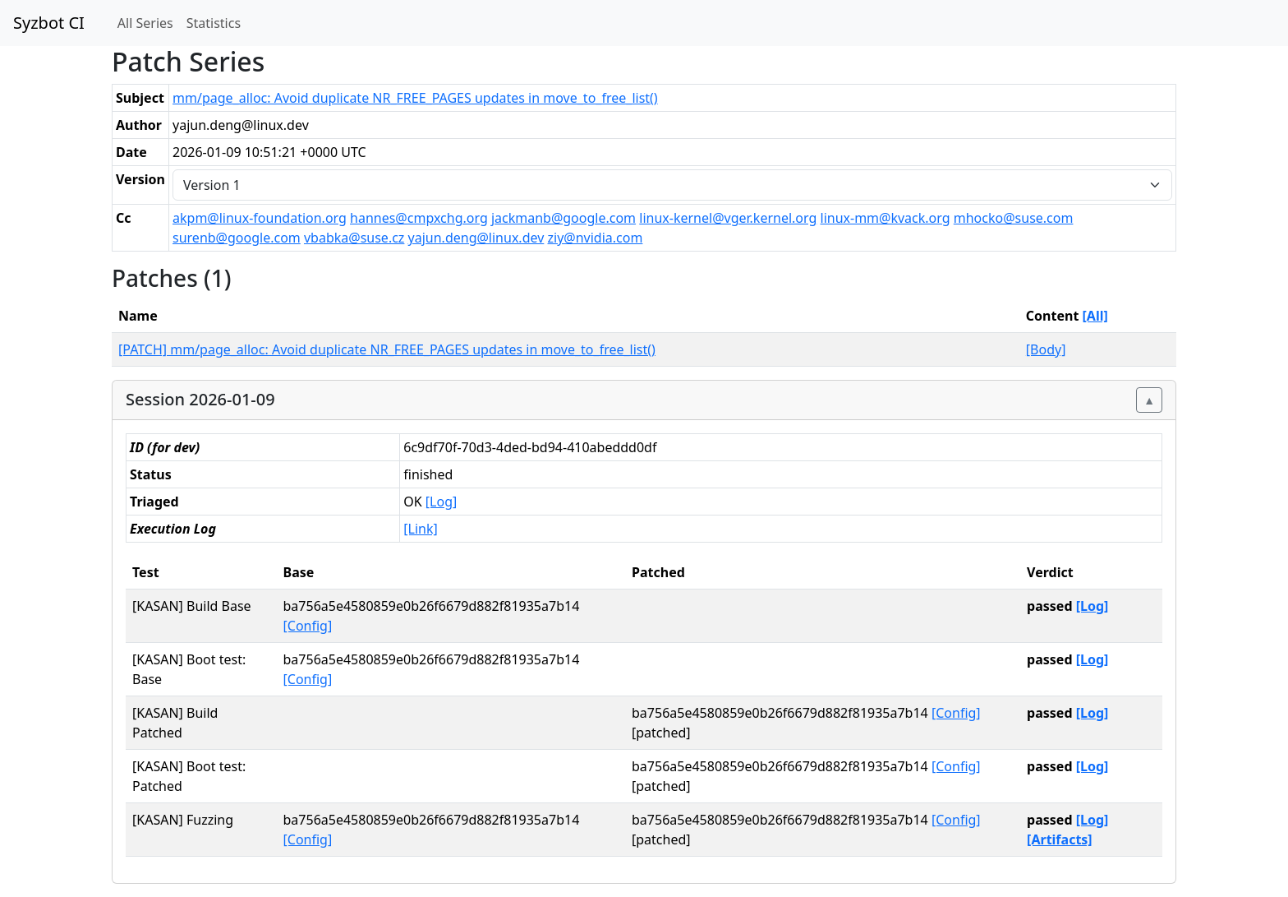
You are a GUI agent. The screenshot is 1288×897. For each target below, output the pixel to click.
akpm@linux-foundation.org (259, 218)
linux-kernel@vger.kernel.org (727, 218)
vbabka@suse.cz (354, 238)
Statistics (213, 23)
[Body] (1046, 349)
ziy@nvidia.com (595, 238)
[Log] (441, 501)
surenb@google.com (236, 238)
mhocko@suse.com (1014, 218)
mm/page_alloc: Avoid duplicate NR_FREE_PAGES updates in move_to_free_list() (415, 98)
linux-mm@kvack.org (885, 218)
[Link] (420, 529)
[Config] (308, 626)
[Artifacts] (1059, 839)
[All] (1095, 316)
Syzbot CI (49, 23)
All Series (145, 23)
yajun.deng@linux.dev (476, 238)
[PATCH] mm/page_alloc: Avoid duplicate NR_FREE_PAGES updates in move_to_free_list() (387, 349)
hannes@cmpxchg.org (419, 218)
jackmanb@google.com (563, 218)
